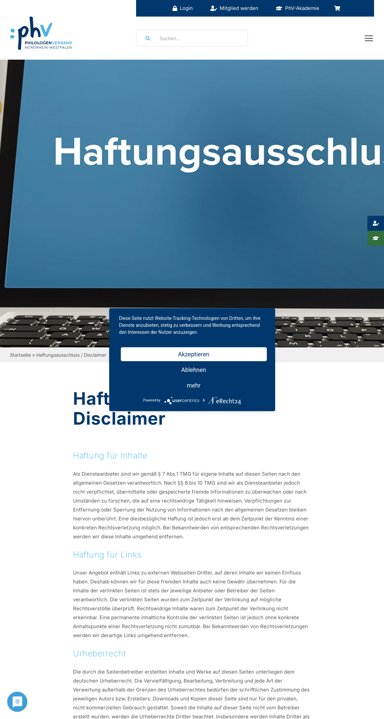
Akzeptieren (193, 353)
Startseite (20, 355)
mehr (193, 385)
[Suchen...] (192, 38)
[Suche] (145, 38)
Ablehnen (193, 369)
